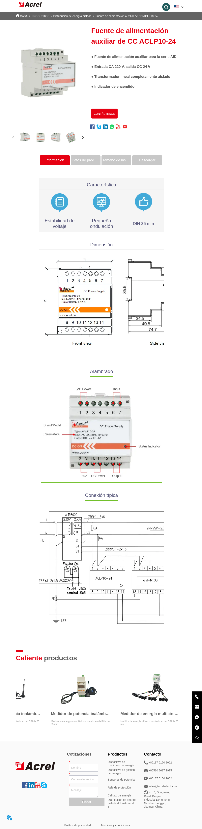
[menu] (108, 7)
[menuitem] (108, 7)
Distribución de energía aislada (72, 16)
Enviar (86, 802)
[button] (107, 7)
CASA (24, 16)
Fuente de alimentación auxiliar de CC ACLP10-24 (127, 16)
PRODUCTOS (40, 16)
